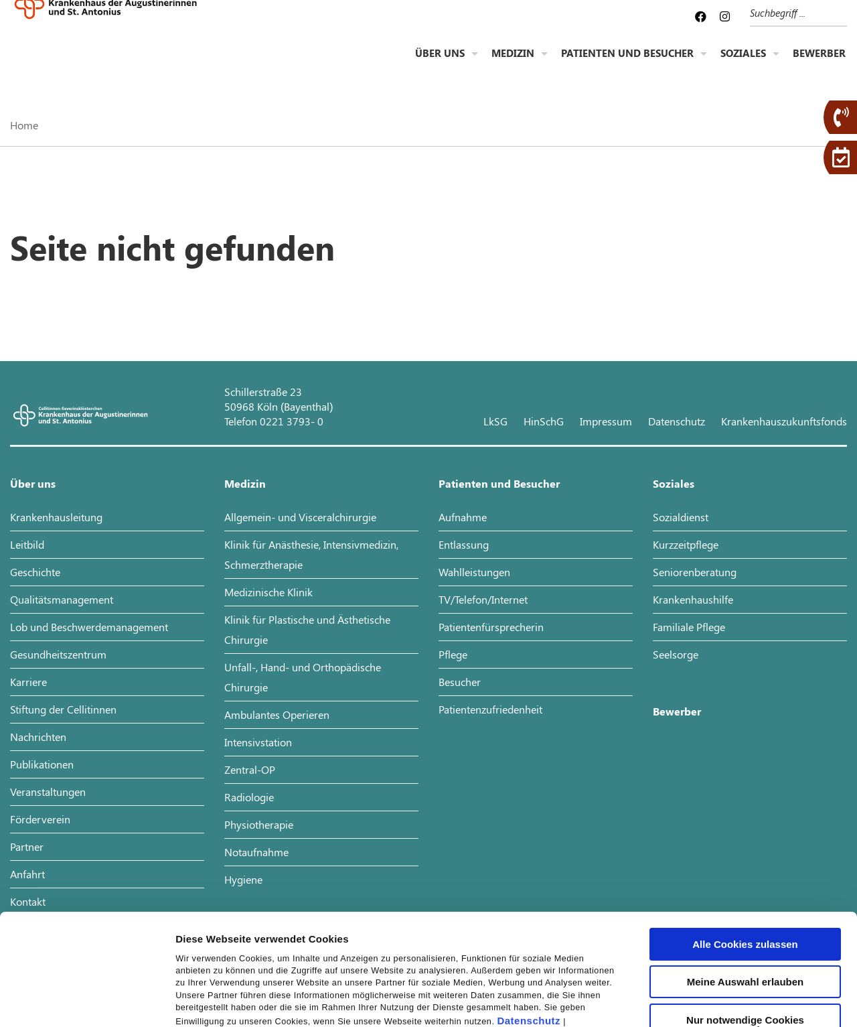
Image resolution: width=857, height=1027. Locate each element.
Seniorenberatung (694, 572)
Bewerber (819, 64)
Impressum (203, 935)
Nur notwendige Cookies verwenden (745, 924)
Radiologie (249, 797)
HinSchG (544, 421)
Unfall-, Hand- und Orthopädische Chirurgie (302, 677)
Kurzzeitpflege (685, 544)
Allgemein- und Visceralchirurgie (300, 517)
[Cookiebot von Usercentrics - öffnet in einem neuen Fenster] (86, 1001)
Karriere (28, 682)
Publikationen (42, 764)
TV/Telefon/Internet (483, 599)
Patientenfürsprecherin (491, 627)
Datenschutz (528, 921)
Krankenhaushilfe (693, 599)
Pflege (453, 654)
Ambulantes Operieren (276, 714)
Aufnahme (463, 517)
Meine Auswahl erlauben (745, 881)
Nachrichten (38, 737)
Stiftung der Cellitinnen (63, 709)
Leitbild (27, 544)
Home (24, 125)
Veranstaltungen (48, 791)
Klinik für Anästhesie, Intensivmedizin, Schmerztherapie (311, 554)
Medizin (512, 64)
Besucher (460, 682)
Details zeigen (712, 1000)
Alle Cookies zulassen (745, 843)
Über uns (440, 64)
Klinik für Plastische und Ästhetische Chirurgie (307, 629)
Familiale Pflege (689, 627)
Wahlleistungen (474, 572)
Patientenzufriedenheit (490, 709)
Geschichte (35, 572)
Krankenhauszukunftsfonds (784, 421)
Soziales (743, 64)
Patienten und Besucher (627, 64)
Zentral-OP (249, 769)
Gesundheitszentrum (58, 654)
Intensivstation (258, 742)
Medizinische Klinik (268, 592)
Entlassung (464, 544)
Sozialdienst (680, 517)
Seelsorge (675, 654)
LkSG (495, 421)
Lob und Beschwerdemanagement (89, 627)
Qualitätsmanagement (61, 599)
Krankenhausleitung (56, 517)
